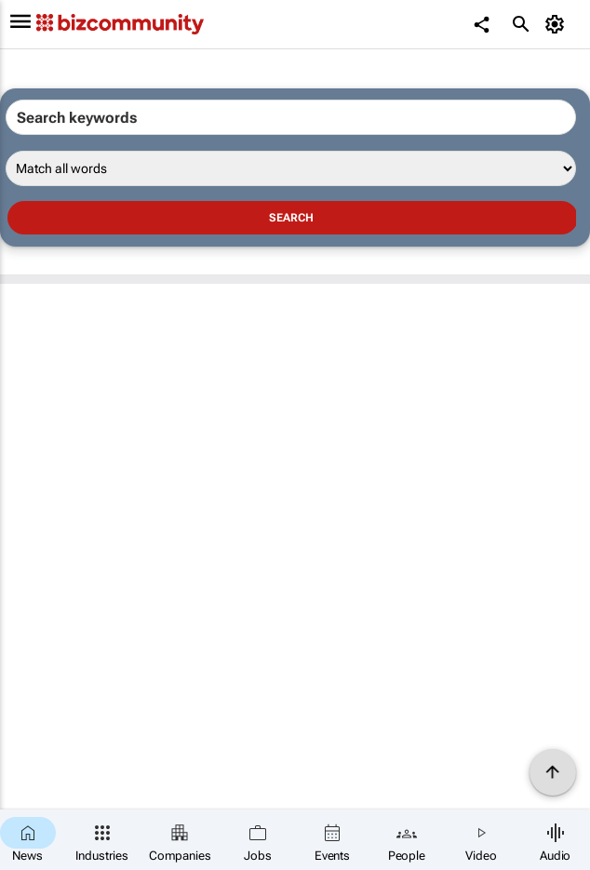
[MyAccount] (557, 24)
